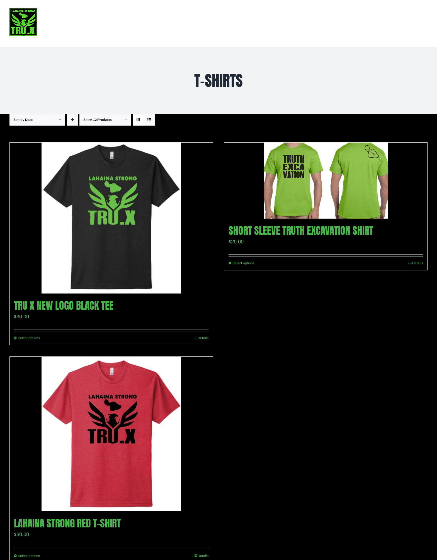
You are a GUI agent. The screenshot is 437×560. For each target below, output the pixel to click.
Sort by (23, 120)
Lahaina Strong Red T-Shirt (67, 523)
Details (203, 338)
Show (97, 120)
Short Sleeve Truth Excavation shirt (301, 230)
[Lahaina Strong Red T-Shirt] (111, 434)
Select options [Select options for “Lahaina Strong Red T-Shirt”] (29, 556)
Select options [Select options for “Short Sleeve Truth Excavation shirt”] (243, 263)
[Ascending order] (72, 120)
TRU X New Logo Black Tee (63, 305)
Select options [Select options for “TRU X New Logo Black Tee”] (29, 338)
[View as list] (149, 119)
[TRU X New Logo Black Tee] (111, 218)
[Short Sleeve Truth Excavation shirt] (325, 181)
